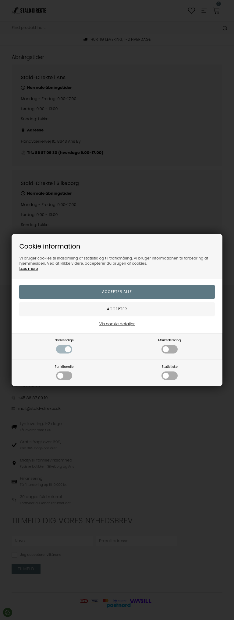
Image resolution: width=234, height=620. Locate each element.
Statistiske (169, 372)
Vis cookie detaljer (117, 324)
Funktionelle (64, 372)
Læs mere (28, 268)
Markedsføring (169, 346)
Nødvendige (64, 346)
